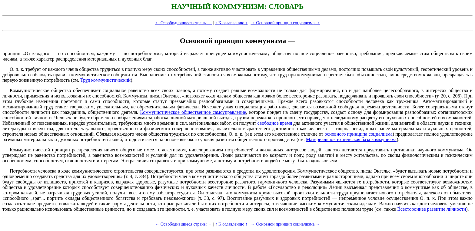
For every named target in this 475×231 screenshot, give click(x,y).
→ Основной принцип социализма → (285, 22)
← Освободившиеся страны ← (183, 22)
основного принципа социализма (358, 134)
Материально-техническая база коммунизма (351, 139)
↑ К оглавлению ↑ (231, 22)
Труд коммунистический (105, 80)
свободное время (274, 123)
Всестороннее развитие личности (431, 209)
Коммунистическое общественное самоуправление (193, 112)
